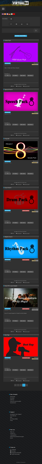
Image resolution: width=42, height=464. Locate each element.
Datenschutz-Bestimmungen (17, 436)
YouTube (13, 451)
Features (12, 399)
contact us (12, 433)
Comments (19, 86)
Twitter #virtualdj (14, 454)
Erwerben (12, 398)
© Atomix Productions (21, 462)
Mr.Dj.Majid (35, 308)
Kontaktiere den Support (15, 414)
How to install (26, 86)
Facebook (13, 449)
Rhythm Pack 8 (8, 237)
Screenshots (13, 402)
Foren (11, 420)
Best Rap (7, 335)
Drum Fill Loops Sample (11, 286)
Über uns (12, 432)
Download (12, 396)
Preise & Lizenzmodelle (15, 401)
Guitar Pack (8, 40)
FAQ (11, 417)
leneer (37, 112)
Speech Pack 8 (8, 89)
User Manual (13, 415)
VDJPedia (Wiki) (14, 419)
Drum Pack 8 (8, 187)
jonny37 (36, 63)
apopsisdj (36, 161)
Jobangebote (13, 435)
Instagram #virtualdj (15, 452)
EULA (11, 438)
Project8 (7, 138)
